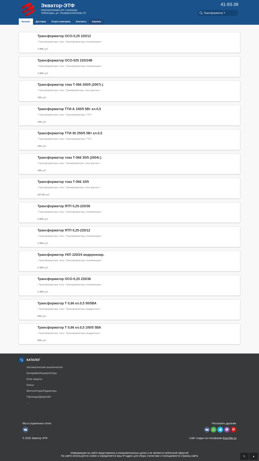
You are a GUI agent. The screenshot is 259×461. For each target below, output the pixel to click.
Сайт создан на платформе (212, 438)
